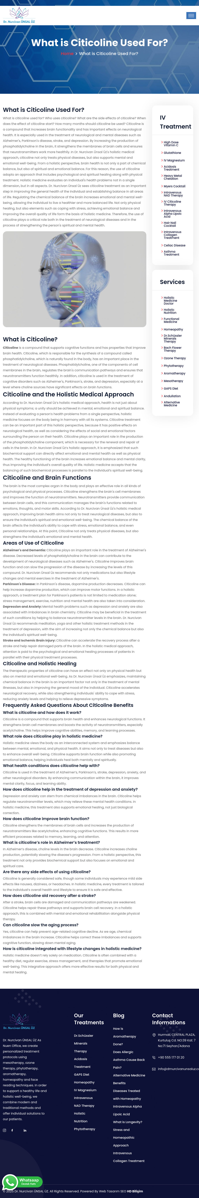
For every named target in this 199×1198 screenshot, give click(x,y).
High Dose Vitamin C (171, 144)
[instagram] (4, 1130)
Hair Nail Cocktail (170, 224)
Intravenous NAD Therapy (173, 194)
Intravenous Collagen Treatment (172, 234)
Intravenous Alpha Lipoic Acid (173, 213)
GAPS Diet (171, 388)
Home (67, 54)
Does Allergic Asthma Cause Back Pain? (129, 1060)
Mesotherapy (173, 380)
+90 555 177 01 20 (171, 1057)
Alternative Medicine (172, 404)
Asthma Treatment (171, 253)
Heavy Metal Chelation (173, 177)
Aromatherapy (174, 373)
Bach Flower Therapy (173, 349)
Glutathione (172, 152)
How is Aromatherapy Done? (124, 1036)
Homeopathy (173, 329)
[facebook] (12, 1130)
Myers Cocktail (174, 186)
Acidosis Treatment (171, 168)
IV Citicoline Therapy (172, 203)
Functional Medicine (171, 320)
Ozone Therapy (175, 358)
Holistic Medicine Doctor (170, 300)
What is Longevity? (127, 1122)
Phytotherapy (174, 365)
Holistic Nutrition (170, 311)
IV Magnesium (174, 160)
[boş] (24, 1130)
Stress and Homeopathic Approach (123, 1138)
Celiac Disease (174, 245)
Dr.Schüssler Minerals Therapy (173, 338)
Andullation (172, 396)
